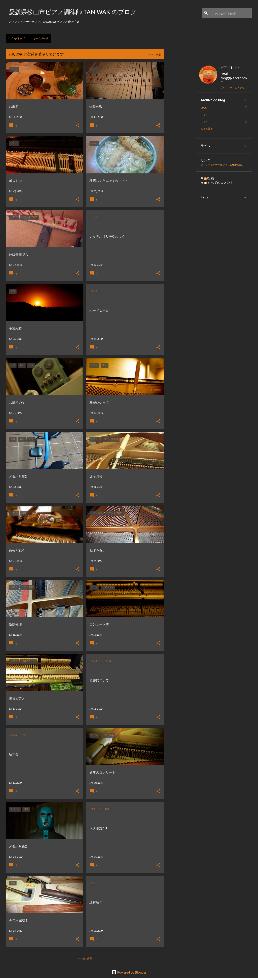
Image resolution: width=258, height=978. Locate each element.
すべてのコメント (218, 182)
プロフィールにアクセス (234, 87)
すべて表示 (155, 54)
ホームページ (39, 38)
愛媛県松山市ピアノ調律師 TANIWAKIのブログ (73, 11)
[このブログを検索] (231, 13)
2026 (204, 107)
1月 (206, 121)
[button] (77, 125)
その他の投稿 (85, 958)
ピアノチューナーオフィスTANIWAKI (222, 164)
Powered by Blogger (129, 972)
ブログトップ (16, 38)
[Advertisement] (180, 122)
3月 (206, 114)
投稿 (209, 178)
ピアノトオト (230, 67)
